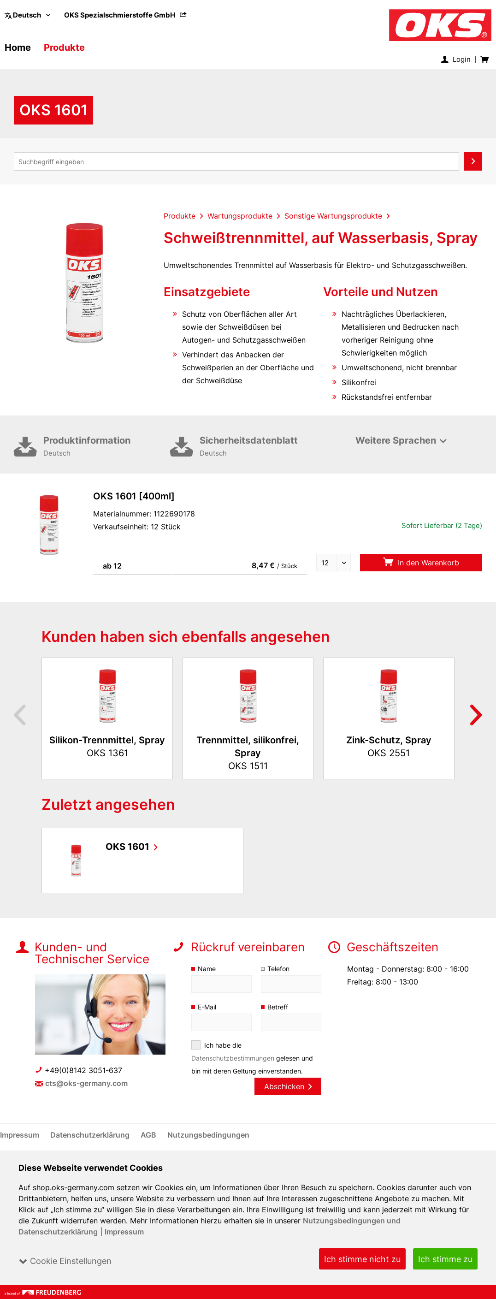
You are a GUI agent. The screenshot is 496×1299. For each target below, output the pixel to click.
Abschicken (288, 1086)
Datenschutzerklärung (91, 1134)
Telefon (278, 969)
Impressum (124, 1231)
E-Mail (207, 1007)
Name (207, 969)
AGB (150, 1134)
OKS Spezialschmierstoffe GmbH (126, 15)
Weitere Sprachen (395, 440)
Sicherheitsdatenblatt (263, 447)
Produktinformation (106, 447)
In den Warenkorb (421, 562)
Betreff (277, 1007)
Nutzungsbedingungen (208, 1134)
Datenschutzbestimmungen (233, 1058)
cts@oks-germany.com (87, 1083)
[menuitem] (126, 15)
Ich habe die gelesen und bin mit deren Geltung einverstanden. (252, 1058)
